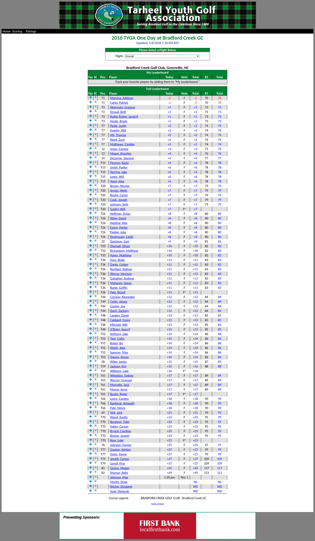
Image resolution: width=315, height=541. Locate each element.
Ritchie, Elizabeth (121, 487)
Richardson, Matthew (124, 251)
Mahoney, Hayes (121, 283)
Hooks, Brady (118, 121)
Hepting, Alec (119, 223)
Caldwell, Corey (120, 320)
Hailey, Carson (119, 426)
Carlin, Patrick (119, 103)
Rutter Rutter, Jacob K (124, 116)
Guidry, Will (117, 209)
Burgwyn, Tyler (119, 422)
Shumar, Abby (119, 473)
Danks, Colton (119, 264)
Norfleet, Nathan (121, 269)
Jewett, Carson (119, 459)
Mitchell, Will (118, 325)
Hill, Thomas (118, 135)
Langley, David (119, 315)
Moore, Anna (118, 389)
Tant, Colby (117, 338)
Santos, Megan (119, 468)
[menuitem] (6, 31)
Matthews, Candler (122, 144)
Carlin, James (118, 301)
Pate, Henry (117, 408)
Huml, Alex (117, 181)
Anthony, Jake (119, 334)
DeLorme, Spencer (122, 158)
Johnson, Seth (119, 204)
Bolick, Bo (116, 343)
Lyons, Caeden (119, 399)
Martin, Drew (118, 482)
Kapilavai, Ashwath (122, 403)
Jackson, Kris (118, 366)
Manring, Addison (121, 98)
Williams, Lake (119, 371)
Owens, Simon (119, 357)
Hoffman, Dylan (120, 214)
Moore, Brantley (120, 153)
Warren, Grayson (121, 380)
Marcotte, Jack (119, 385)
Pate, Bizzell (117, 292)
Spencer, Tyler (119, 352)
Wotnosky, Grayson (122, 107)
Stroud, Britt (118, 112)
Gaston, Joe (117, 306)
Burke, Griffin (118, 288)
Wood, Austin (119, 417)
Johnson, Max (119, 477)
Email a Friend (157, 503)
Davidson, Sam (119, 241)
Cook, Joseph (118, 200)
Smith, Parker (119, 167)
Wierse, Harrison (121, 274)
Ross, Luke (117, 440)
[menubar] (20, 31)
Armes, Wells (118, 190)
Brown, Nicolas (120, 186)
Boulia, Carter (119, 195)
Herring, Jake (118, 172)
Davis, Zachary (119, 311)
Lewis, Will (117, 177)
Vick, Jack (116, 412)
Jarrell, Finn (117, 463)
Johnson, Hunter (120, 445)
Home (6, 31)
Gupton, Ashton (120, 450)
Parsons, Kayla (119, 163)
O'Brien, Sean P (120, 329)
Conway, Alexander (122, 297)
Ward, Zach (117, 140)
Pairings (31, 31)
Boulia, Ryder (118, 394)
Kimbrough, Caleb (121, 237)
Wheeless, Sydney (121, 375)
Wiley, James (118, 362)
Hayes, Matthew (120, 255)
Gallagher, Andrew (122, 278)
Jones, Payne (118, 454)
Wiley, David (118, 218)
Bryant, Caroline (120, 431)
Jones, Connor (119, 149)
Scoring (17, 31)
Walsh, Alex (117, 348)
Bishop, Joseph (119, 436)
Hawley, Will (118, 130)
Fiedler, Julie (118, 232)
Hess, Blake (117, 260)
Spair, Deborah (119, 491)
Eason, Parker (119, 227)
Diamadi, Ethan (120, 246)
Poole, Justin (118, 126)
